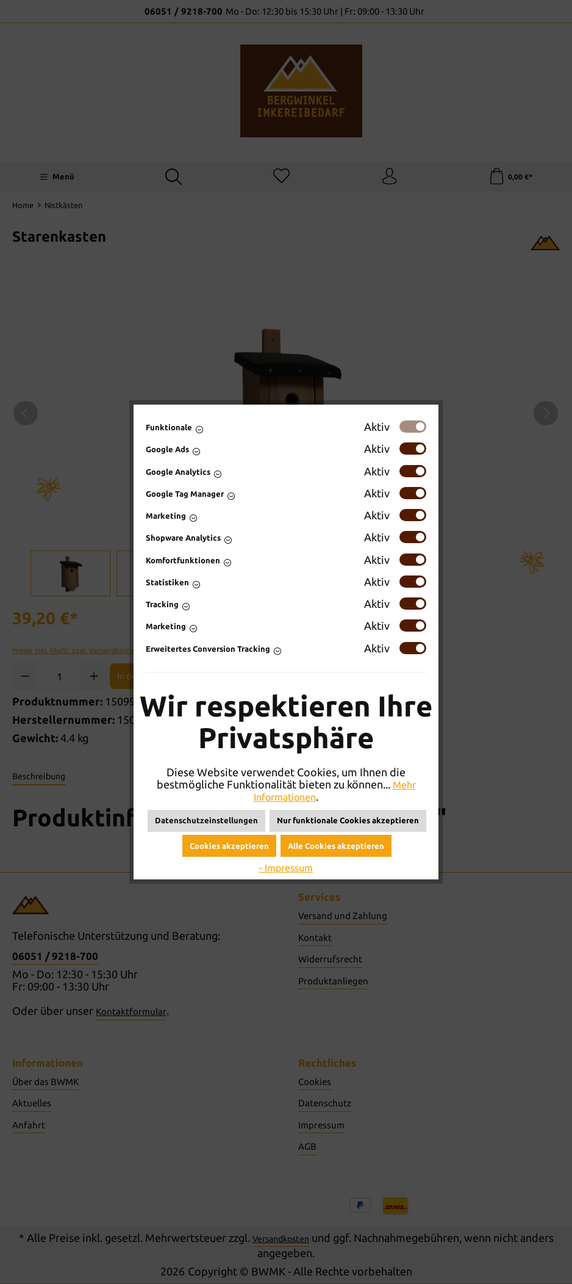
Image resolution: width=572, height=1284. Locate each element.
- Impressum (286, 867)
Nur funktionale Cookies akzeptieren (348, 820)
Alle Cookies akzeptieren (336, 846)
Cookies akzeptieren (229, 846)
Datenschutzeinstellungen (206, 820)
